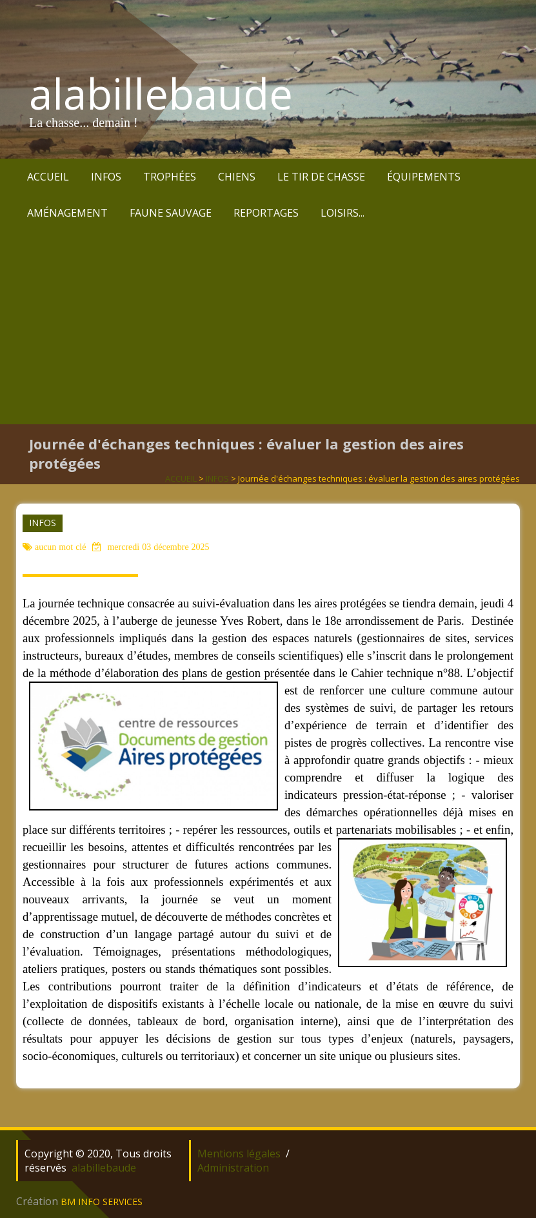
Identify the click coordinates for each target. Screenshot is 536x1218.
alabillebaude (161, 93)
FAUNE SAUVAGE (171, 213)
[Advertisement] (268, 327)
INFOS (106, 177)
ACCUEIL (48, 177)
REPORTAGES (266, 213)
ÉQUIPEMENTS (424, 177)
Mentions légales (239, 1153)
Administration (233, 1168)
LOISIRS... (342, 213)
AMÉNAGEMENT (67, 213)
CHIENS (236, 177)
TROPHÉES (169, 177)
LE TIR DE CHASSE (321, 177)
